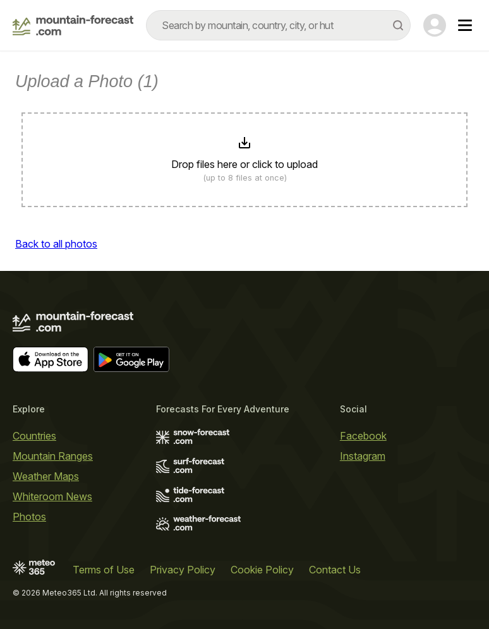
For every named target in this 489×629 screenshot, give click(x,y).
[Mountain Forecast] (73, 25)
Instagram (362, 456)
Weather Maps (46, 476)
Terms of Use (104, 569)
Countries (34, 435)
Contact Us (335, 569)
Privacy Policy (182, 569)
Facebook (363, 435)
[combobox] (278, 25)
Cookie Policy (262, 569)
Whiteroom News (52, 496)
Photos (29, 516)
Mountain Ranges (53, 456)
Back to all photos (56, 243)
